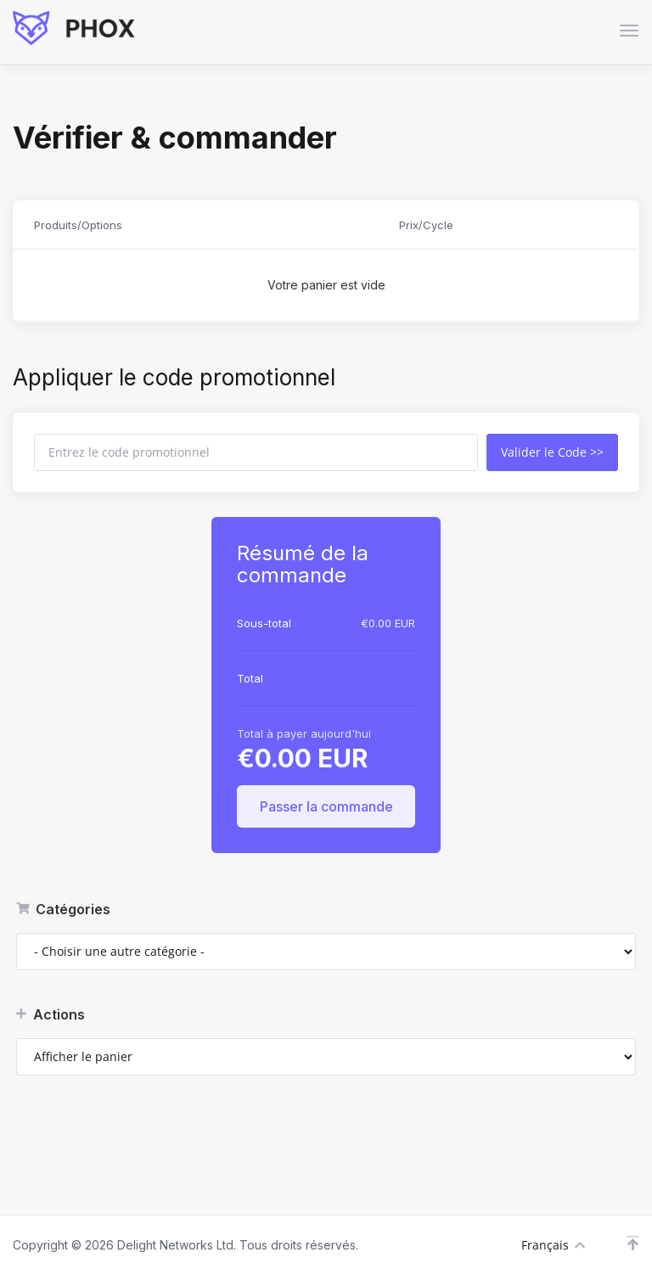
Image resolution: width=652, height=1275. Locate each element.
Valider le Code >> (552, 452)
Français (553, 1245)
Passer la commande (326, 806)
